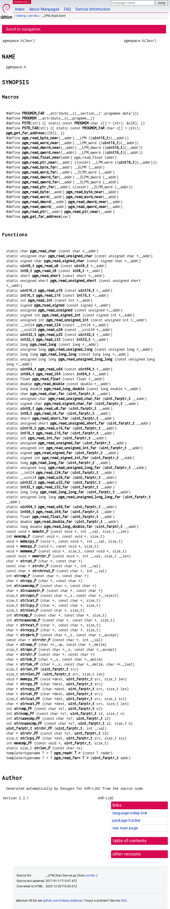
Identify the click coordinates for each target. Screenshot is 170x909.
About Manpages (44, 9)
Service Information (92, 9)
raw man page (125, 828)
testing (21, 15)
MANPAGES (22, 1)
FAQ (67, 9)
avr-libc (33, 15)
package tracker (126, 820)
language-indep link (129, 813)
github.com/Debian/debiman (63, 900)
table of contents (130, 840)
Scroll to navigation (23, 29)
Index (20, 9)
